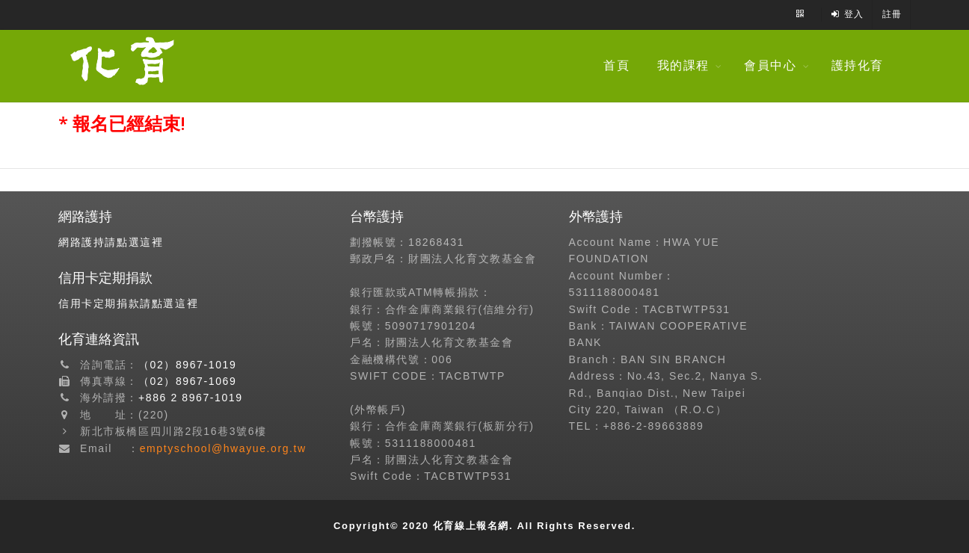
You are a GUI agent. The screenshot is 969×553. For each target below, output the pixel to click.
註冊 (892, 14)
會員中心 (774, 65)
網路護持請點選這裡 (110, 242)
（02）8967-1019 (187, 365)
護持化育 (861, 65)
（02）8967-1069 (187, 381)
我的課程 (687, 65)
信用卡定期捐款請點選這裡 (128, 303)
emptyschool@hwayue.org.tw (223, 448)
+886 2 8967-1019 (190, 398)
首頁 (620, 65)
